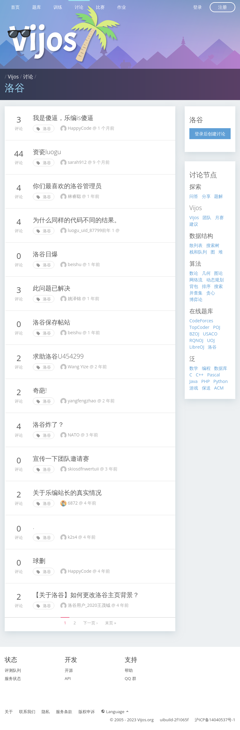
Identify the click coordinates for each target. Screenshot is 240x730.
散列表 (195, 245)
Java (193, 381)
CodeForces (201, 321)
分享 (206, 196)
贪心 (210, 293)
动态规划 (215, 280)
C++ (199, 375)
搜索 (218, 286)
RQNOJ (196, 340)
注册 (222, 7)
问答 (193, 196)
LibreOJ (196, 347)
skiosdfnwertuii (84, 469)
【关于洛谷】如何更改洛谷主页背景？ (86, 595)
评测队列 (13, 670)
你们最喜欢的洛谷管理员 (67, 186)
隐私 (46, 711)
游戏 (193, 388)
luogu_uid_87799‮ (94, 230)
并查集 (195, 293)
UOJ (211, 340)
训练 (57, 7)
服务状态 (13, 678)
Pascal (213, 375)
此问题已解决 (51, 288)
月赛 (219, 217)
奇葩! (40, 390)
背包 (193, 286)
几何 (206, 273)
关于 (9, 711)
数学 (193, 368)
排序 (206, 286)
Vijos (13, 76)
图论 (218, 273)
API (68, 678)
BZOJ (194, 334)
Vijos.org (146, 719)
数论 (193, 273)
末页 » (110, 623)
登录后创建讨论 (210, 134)
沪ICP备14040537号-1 (215, 719)
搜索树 (212, 245)
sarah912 (78, 162)
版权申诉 (86, 711)
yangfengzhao (83, 401)
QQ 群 (130, 678)
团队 (206, 217)
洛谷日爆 (45, 254)
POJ (216, 327)
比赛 (100, 7)
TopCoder (199, 327)
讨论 (79, 7)
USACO (210, 334)
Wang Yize (79, 367)
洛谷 (43, 128)
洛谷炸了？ (48, 424)
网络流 (195, 280)
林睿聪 (75, 196)
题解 (218, 196)
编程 (206, 368)
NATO (74, 435)
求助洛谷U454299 (58, 356)
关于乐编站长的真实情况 (67, 492)
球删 (39, 560)
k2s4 (73, 537)
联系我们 (27, 711)
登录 (197, 7)
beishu (75, 264)
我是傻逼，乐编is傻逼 (63, 117)
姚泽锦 (75, 298)
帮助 (129, 670)
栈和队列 (198, 252)
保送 (206, 388)
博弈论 (195, 299)
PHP (205, 381)
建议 (193, 224)
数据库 (220, 368)
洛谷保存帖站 (51, 322)
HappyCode (80, 571)
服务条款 (64, 711)
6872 (73, 503)
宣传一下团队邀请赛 (61, 458)
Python (220, 381)
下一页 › (90, 623)
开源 (69, 670)
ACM (218, 388)
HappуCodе (80, 128)
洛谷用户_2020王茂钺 (90, 605)
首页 (15, 7)
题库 (36, 7)
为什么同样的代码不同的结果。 (76, 220)
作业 (121, 7)
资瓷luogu (47, 152)
